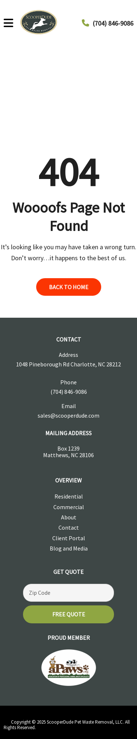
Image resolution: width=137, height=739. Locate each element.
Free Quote (68, 614)
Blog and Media (69, 548)
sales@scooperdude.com (68, 415)
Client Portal (68, 538)
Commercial (68, 507)
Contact (68, 527)
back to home (68, 287)
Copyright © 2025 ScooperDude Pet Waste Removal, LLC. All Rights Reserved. (67, 725)
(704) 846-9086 (113, 23)
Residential (68, 496)
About (68, 517)
